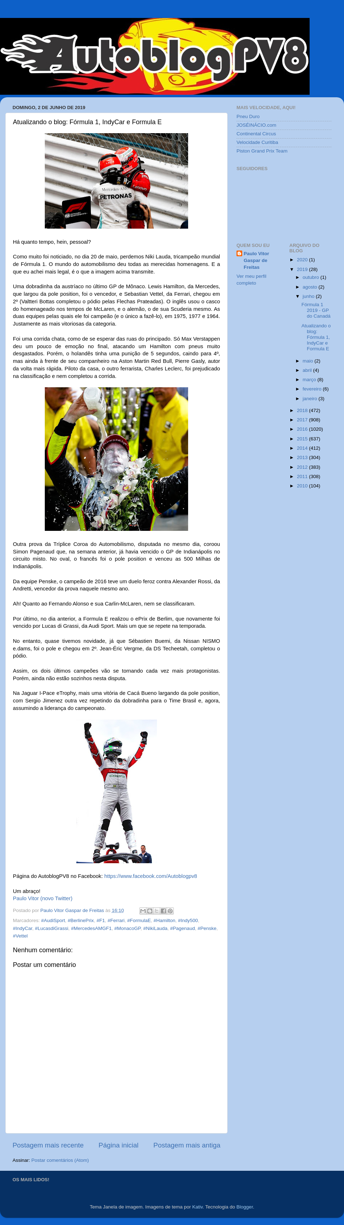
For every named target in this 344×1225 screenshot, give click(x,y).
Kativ (197, 1207)
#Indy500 (188, 920)
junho (309, 296)
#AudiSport (53, 920)
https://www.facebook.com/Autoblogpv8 (150, 876)
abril (308, 370)
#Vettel (20, 936)
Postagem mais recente (48, 1145)
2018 (303, 410)
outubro (312, 277)
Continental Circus (256, 133)
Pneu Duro (248, 116)
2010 (303, 485)
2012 (303, 467)
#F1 (100, 920)
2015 (303, 438)
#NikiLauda (155, 928)
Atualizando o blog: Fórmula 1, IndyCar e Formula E (316, 337)
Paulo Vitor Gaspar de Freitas (256, 260)
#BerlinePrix (81, 920)
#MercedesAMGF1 (91, 928)
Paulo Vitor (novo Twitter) (42, 898)
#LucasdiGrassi (51, 928)
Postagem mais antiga (186, 1145)
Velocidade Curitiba (257, 142)
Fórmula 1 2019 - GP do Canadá (315, 310)
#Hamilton (165, 920)
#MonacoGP (127, 928)
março (310, 379)
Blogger (244, 1207)
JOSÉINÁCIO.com (256, 125)
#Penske (206, 928)
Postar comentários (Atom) (60, 1160)
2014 (303, 448)
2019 (303, 269)
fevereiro (313, 389)
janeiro (311, 398)
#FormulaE (139, 920)
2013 (303, 457)
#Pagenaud (182, 928)
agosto (311, 287)
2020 (303, 259)
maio (309, 361)
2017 (303, 419)
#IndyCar (22, 928)
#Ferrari (116, 920)
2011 (303, 476)
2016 (303, 429)
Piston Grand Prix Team (261, 151)
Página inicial (118, 1145)
